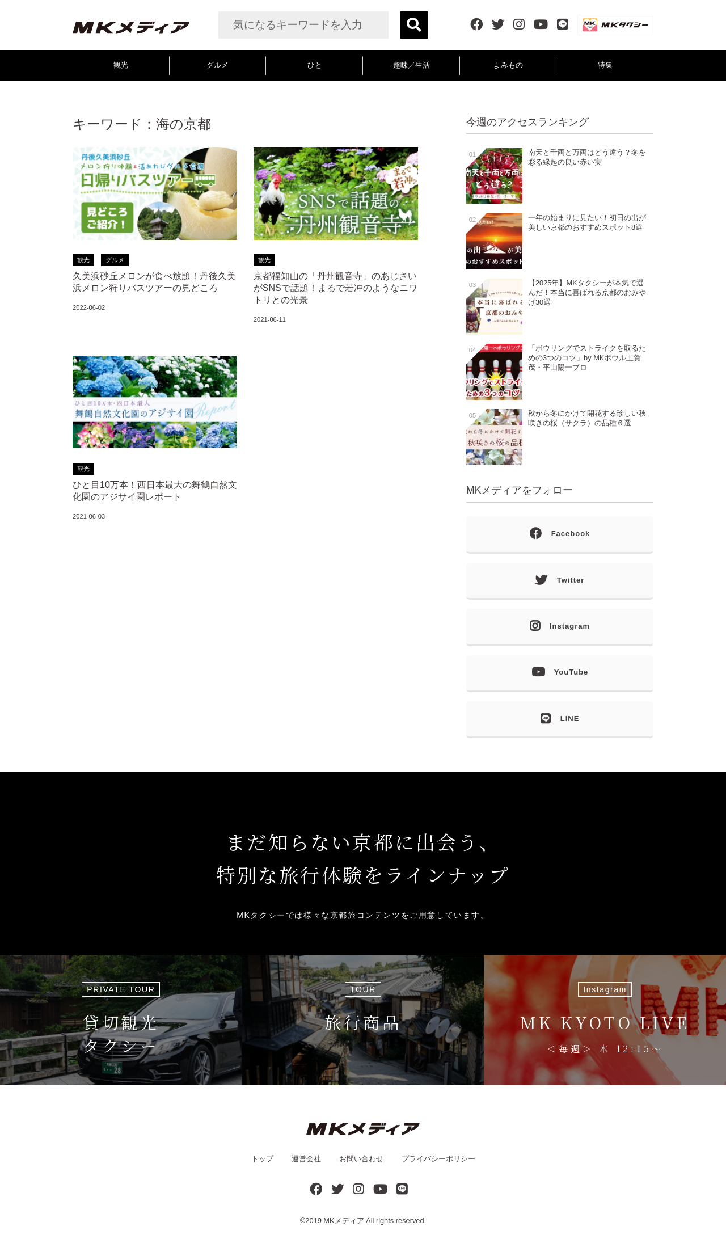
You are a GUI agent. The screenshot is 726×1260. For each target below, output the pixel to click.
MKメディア (343, 1220)
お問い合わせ (361, 1158)
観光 (120, 65)
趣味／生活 (411, 65)
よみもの (508, 65)
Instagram (560, 627)
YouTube (560, 673)
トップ (262, 1158)
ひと (314, 65)
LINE (560, 719)
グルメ (217, 65)
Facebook (560, 534)
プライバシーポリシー (438, 1158)
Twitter (560, 581)
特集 (605, 65)
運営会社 (306, 1158)
